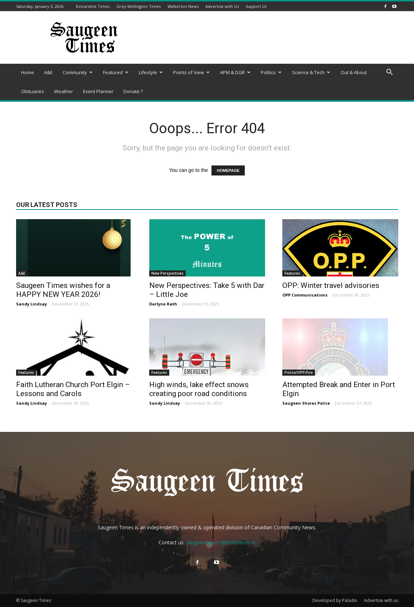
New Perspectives (167, 273)
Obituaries (32, 91)
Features (292, 273)
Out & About (354, 72)
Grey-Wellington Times (138, 6)
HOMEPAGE (228, 170)
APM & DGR (235, 72)
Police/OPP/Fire (298, 372)
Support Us (256, 6)
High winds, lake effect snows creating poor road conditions (199, 389)
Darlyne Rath (163, 304)
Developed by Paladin (334, 600)
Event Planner (98, 91)
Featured (115, 72)
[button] (389, 72)
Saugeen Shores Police (306, 403)
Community (78, 72)
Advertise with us (381, 600)
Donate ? (133, 91)
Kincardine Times (92, 6)
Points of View (191, 72)
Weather (63, 91)
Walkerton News (183, 6)
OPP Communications (304, 295)
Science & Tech (311, 72)
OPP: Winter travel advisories (330, 285)
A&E (48, 72)
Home (27, 72)
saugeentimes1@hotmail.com (220, 542)
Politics (271, 72)
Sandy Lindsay (31, 304)
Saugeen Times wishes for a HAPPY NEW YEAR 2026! (63, 290)
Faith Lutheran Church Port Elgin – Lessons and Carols (73, 389)
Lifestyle (151, 72)
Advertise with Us (222, 6)
